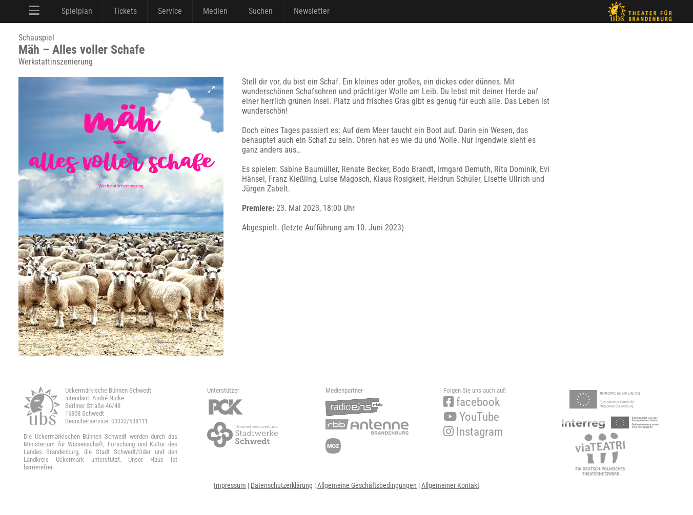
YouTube (471, 417)
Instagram (473, 432)
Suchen (261, 11)
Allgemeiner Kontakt (450, 485)
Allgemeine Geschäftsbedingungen (367, 485)
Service (170, 11)
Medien (215, 11)
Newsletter (312, 11)
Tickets (125, 11)
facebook (471, 402)
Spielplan (77, 11)
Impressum (230, 485)
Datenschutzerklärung (282, 485)
